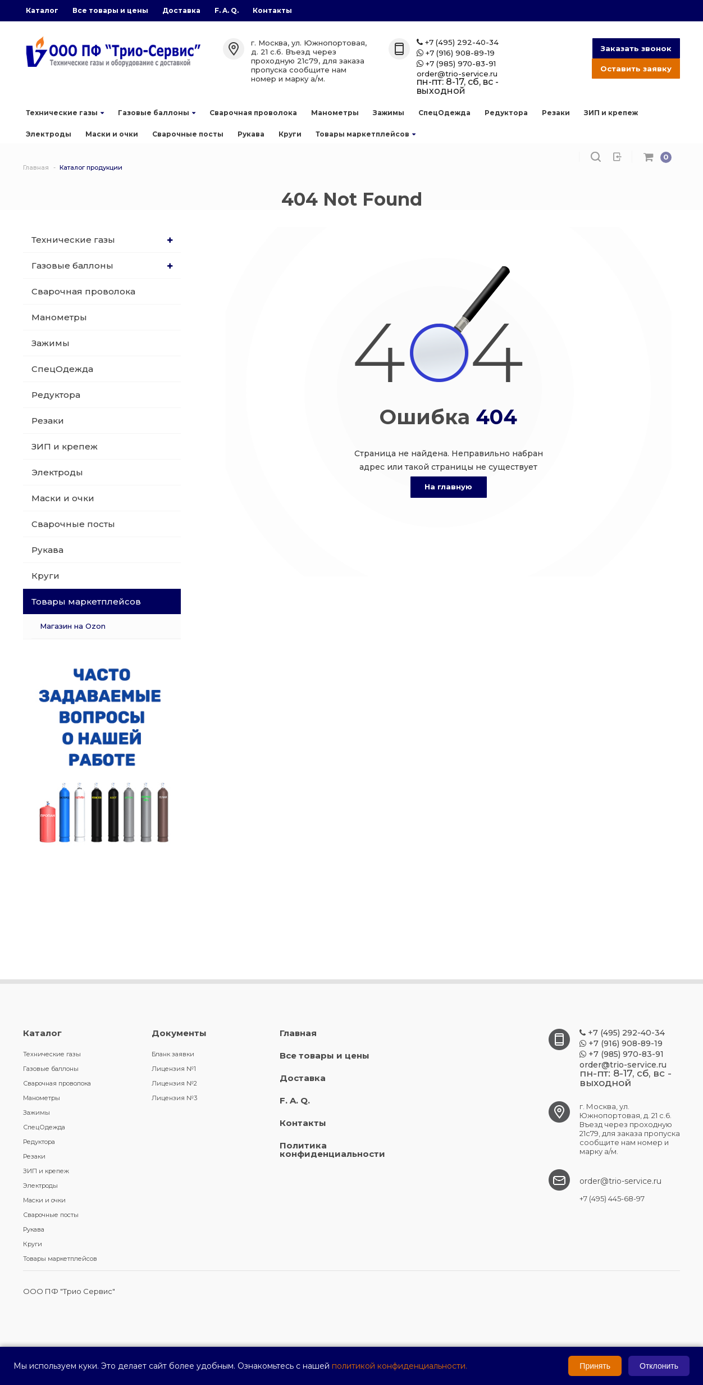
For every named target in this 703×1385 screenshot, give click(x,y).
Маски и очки (111, 134)
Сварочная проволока (253, 112)
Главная (298, 1033)
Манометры (335, 112)
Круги (290, 134)
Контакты (272, 10)
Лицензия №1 (174, 1069)
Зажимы (388, 112)
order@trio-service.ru (457, 74)
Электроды (48, 134)
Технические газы (65, 112)
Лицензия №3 (174, 1098)
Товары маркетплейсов (366, 134)
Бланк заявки (173, 1054)
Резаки (556, 112)
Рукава (251, 134)
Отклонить (659, 1365)
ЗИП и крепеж (611, 112)
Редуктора (506, 112)
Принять (594, 1365)
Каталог (42, 10)
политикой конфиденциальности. (399, 1366)
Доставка (181, 10)
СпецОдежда (444, 112)
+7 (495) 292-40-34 (458, 42)
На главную (448, 486)
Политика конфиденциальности (332, 1149)
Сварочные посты (187, 134)
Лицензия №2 (174, 1083)
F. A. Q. (226, 10)
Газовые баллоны (156, 112)
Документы (179, 1033)
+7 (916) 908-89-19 (456, 53)
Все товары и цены (110, 10)
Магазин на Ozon (73, 625)
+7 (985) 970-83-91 (456, 64)
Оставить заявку (636, 68)
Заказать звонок (636, 48)
